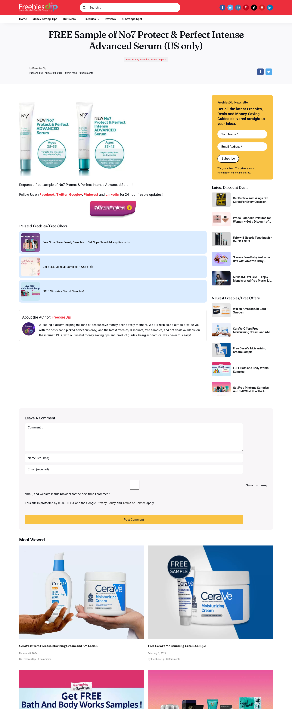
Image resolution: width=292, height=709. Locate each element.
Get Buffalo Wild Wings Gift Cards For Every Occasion (251, 200)
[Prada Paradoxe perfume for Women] (221, 213)
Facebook (47, 194)
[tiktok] (254, 8)
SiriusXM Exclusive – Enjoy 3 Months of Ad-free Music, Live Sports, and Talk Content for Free (253, 278)
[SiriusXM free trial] (221, 273)
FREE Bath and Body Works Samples (251, 369)
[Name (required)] (134, 458)
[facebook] (222, 8)
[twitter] (230, 8)
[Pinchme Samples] (221, 383)
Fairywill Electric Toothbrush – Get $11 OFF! (252, 239)
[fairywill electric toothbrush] (221, 233)
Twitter (61, 194)
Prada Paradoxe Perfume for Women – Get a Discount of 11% (252, 219)
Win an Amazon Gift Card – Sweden (251, 310)
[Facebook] (260, 72)
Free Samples (158, 59)
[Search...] (130, 7)
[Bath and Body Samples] (221, 364)
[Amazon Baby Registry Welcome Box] (221, 253)
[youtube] (262, 8)
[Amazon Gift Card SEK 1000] (221, 304)
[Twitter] (269, 72)
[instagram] (238, 8)
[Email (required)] (134, 469)
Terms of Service (134, 503)
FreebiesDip (61, 317)
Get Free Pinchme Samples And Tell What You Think (251, 389)
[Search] (84, 7)
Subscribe (228, 158)
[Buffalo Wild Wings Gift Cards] (221, 194)
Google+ (75, 194)
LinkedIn (112, 194)
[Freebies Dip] (38, 3)
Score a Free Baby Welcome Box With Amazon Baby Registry (251, 259)
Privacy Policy (106, 503)
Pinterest (91, 194)
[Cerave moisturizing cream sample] (221, 344)
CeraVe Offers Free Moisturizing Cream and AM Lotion (251, 330)
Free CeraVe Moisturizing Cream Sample (249, 350)
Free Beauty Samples (138, 59)
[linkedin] (270, 8)
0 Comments (86, 73)
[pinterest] (246, 8)
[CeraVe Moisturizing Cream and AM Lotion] (221, 324)
